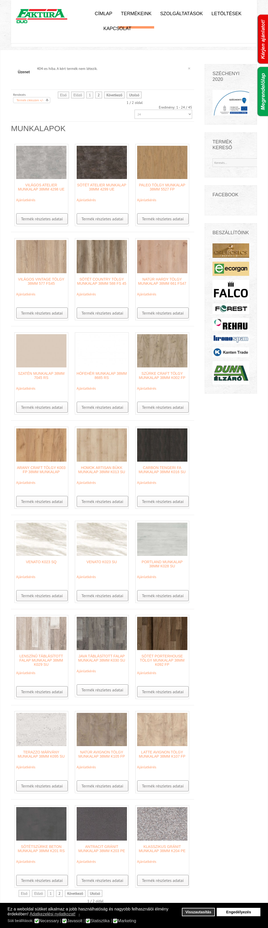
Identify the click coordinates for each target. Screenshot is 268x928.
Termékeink (136, 13)
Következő (114, 95)
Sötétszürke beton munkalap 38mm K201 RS (41, 849)
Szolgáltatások (181, 13)
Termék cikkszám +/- (30, 100)
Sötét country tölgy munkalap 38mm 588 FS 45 (101, 281)
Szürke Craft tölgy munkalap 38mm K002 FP (162, 375)
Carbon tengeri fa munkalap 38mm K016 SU (162, 470)
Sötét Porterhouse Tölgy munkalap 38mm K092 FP (162, 660)
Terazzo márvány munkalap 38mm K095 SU (41, 754)
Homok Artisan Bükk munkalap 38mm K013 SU (101, 470)
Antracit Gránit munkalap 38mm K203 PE (101, 849)
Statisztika (100, 921)
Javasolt (74, 921)
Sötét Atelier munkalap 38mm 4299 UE (101, 187)
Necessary (49, 921)
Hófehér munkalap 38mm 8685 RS (102, 375)
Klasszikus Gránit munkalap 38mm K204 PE (162, 849)
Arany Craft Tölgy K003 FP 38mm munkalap (41, 470)
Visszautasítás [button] (198, 912)
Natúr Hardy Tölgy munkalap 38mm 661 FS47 (162, 281)
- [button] (79, 914)
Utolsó (134, 95)
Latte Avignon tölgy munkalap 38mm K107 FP (162, 754)
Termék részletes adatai (42, 218)
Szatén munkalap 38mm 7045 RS (41, 375)
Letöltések (226, 13)
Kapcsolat (117, 28)
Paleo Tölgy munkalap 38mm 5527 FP (162, 187)
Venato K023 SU (101, 562)
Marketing (127, 921)
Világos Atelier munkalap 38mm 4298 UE (41, 187)
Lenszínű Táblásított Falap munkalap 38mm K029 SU (41, 660)
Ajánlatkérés (26, 200)
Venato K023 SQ (41, 562)
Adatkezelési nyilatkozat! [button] (52, 914)
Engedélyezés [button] (238, 912)
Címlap (103, 13)
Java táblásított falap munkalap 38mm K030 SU (101, 658)
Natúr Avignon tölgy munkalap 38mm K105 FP (102, 754)
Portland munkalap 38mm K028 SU (162, 564)
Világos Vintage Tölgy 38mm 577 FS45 (41, 281)
